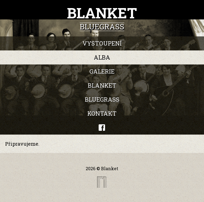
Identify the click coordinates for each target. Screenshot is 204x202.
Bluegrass (102, 99)
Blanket (102, 85)
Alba (102, 57)
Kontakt (102, 113)
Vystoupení (102, 43)
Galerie (102, 71)
